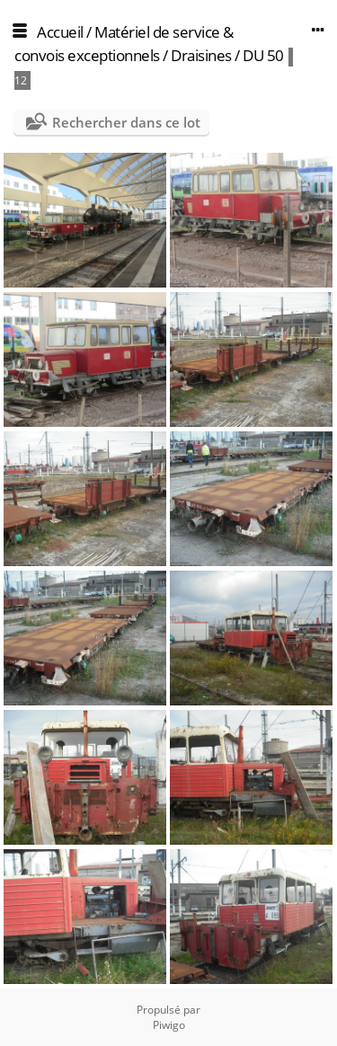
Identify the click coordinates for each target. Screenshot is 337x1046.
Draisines (201, 55)
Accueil (60, 32)
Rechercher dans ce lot (126, 122)
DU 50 (263, 55)
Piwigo (169, 1025)
